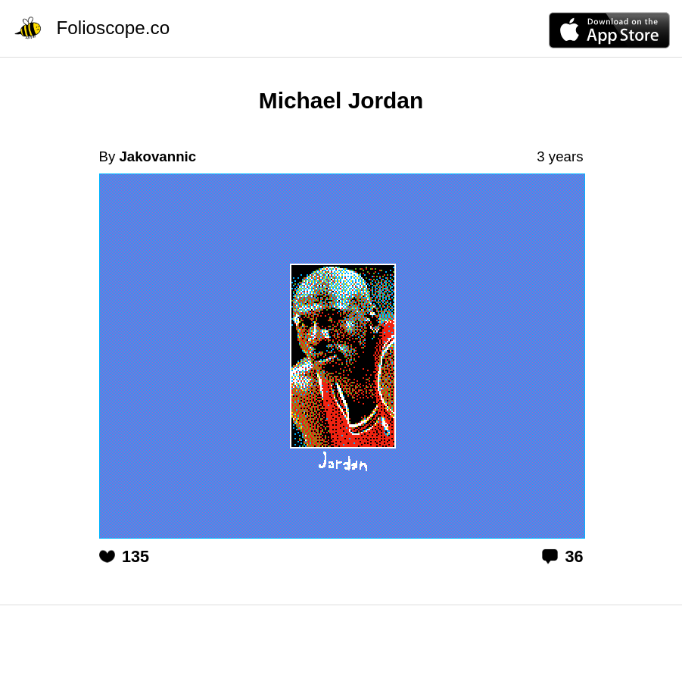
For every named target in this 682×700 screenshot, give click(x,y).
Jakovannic (157, 156)
